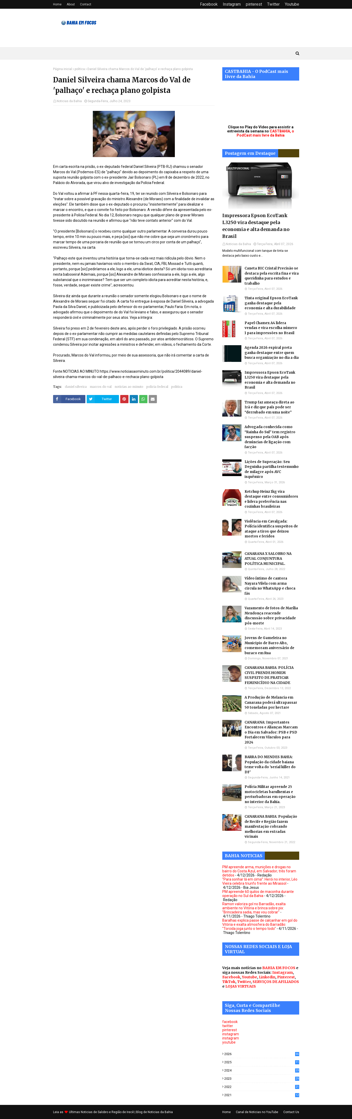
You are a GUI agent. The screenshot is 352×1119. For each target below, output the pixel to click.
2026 (261, 1054)
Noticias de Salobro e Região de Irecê (108, 1112)
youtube (229, 1042)
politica (80, 69)
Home (57, 4)
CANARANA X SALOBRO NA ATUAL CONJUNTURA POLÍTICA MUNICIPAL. (268, 559)
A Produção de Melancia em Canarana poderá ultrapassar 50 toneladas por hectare (271, 702)
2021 (261, 1095)
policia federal (157, 387)
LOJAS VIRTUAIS (240, 986)
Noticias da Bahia (69, 101)
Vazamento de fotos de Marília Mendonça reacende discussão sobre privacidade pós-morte (271, 615)
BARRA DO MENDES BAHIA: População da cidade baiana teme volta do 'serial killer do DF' (270, 764)
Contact (85, 4)
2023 (261, 1079)
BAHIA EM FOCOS (278, 968)
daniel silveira (76, 387)
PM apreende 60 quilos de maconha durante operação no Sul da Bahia (258, 894)
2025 (261, 1062)
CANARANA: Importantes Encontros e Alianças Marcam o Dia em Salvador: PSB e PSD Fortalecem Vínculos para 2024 (271, 732)
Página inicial (62, 69)
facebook (230, 1022)
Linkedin (267, 977)
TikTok (228, 981)
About (71, 4)
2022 (261, 1087)
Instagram (232, 4)
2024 (261, 1070)
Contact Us (291, 1112)
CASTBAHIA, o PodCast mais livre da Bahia (265, 133)
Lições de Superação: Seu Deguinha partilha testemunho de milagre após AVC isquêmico (272, 469)
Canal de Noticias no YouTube (257, 1112)
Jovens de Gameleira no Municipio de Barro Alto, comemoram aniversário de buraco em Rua (269, 645)
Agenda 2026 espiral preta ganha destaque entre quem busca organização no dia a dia (272, 352)
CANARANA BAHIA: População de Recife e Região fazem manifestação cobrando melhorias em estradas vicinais (271, 826)
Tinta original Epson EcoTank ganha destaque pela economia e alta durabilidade (271, 303)
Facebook (209, 4)
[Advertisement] (134, 459)
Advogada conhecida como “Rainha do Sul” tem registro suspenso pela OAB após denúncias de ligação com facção (270, 437)
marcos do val (101, 387)
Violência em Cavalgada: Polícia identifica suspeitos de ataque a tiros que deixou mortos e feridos (271, 529)
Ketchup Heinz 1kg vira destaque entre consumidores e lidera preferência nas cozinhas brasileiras (271, 499)
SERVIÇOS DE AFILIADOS (276, 981)
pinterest (254, 4)
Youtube (292, 4)
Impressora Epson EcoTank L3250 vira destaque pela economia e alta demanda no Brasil (255, 226)
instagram (230, 1034)
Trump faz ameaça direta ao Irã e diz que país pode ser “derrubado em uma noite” (269, 407)
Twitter (273, 4)
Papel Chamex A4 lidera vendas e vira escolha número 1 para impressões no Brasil (271, 328)
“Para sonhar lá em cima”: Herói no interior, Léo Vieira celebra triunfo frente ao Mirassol (259, 881)
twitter (227, 1026)
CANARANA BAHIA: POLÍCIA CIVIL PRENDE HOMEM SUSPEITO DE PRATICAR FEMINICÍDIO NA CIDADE (269, 675)
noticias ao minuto (129, 387)
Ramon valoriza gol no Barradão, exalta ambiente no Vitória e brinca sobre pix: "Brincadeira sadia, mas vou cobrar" (254, 908)
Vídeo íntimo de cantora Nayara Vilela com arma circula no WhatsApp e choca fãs (270, 586)
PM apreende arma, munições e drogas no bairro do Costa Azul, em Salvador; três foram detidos (259, 871)
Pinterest (286, 977)
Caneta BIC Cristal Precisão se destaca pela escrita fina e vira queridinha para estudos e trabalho (272, 276)
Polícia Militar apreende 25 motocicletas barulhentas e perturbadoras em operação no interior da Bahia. (270, 794)
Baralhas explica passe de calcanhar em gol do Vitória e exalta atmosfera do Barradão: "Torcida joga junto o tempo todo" (259, 924)
